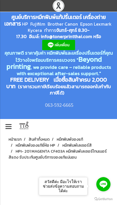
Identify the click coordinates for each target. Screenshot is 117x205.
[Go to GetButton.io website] (103, 199)
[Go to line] (103, 184)
